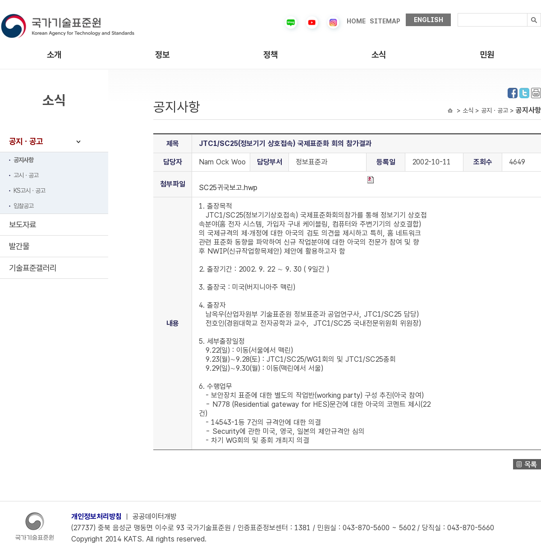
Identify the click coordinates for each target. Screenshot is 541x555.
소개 (54, 55)
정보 (162, 55)
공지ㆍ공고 (26, 141)
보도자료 (22, 224)
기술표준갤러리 (32, 268)
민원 (487, 55)
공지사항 (23, 160)
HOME (356, 21)
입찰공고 (23, 205)
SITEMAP (385, 21)
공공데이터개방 (155, 516)
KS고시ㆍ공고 (29, 190)
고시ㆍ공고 (26, 175)
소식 (378, 55)
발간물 (19, 246)
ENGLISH (428, 19)
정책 (270, 55)
